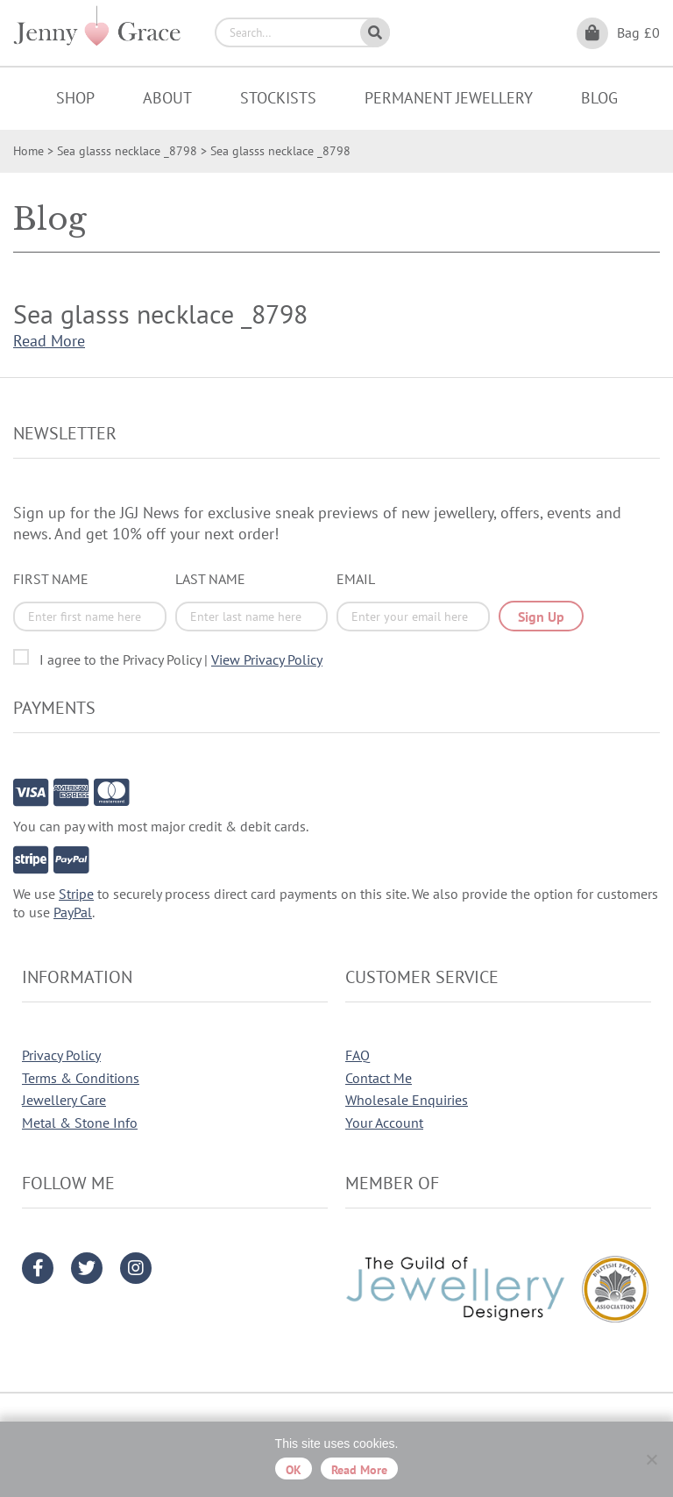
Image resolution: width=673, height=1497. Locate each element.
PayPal (72, 912)
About (167, 98)
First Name (51, 579)
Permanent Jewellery (449, 98)
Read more (359, 1470)
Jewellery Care (64, 1099)
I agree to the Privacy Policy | (180, 659)
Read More (49, 341)
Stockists (278, 98)
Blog (599, 98)
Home (28, 151)
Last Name (210, 579)
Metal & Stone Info (80, 1122)
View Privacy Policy (266, 659)
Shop (75, 98)
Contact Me (378, 1078)
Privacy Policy (61, 1055)
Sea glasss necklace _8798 (127, 151)
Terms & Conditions (80, 1078)
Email (355, 579)
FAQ (357, 1055)
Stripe (76, 893)
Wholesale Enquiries (406, 1099)
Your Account (384, 1122)
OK (293, 1470)
